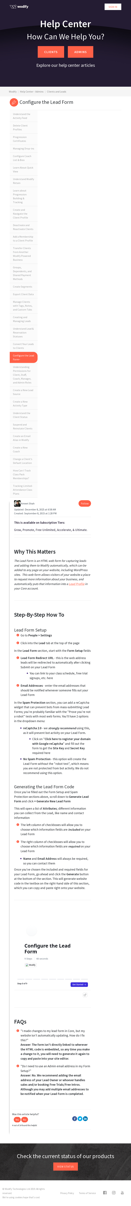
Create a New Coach (20, 449)
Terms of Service (87, 1193)
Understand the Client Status (21, 415)
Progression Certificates (20, 138)
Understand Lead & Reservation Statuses (23, 332)
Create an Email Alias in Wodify (22, 438)
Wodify (13, 91)
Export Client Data (23, 294)
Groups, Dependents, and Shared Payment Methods (22, 273)
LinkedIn (85, 1118)
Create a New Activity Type (20, 403)
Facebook (74, 1118)
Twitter (80, 1118)
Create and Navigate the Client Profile (20, 213)
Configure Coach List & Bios (22, 158)
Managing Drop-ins (23, 148)
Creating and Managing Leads (22, 319)
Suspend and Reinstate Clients (22, 426)
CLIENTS (51, 52)
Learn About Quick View (23, 169)
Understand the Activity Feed (21, 116)
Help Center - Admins (32, 91)
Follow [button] (85, 503)
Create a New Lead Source (23, 392)
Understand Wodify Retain (23, 181)
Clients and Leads (56, 91)
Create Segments (22, 286)
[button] (17, 1119)
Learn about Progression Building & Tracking (20, 196)
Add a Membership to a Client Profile (23, 238)
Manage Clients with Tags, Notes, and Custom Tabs (22, 305)
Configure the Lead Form (23, 357)
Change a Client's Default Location (22, 460)
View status (65, 1166)
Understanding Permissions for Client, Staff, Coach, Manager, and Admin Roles (22, 374)
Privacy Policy (67, 1193)
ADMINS (80, 52)
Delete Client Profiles (20, 127)
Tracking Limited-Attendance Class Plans (23, 489)
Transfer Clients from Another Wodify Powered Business (22, 253)
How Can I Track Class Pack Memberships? (22, 474)
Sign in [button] (113, 6)
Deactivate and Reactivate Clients (23, 227)
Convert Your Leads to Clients (23, 345)
